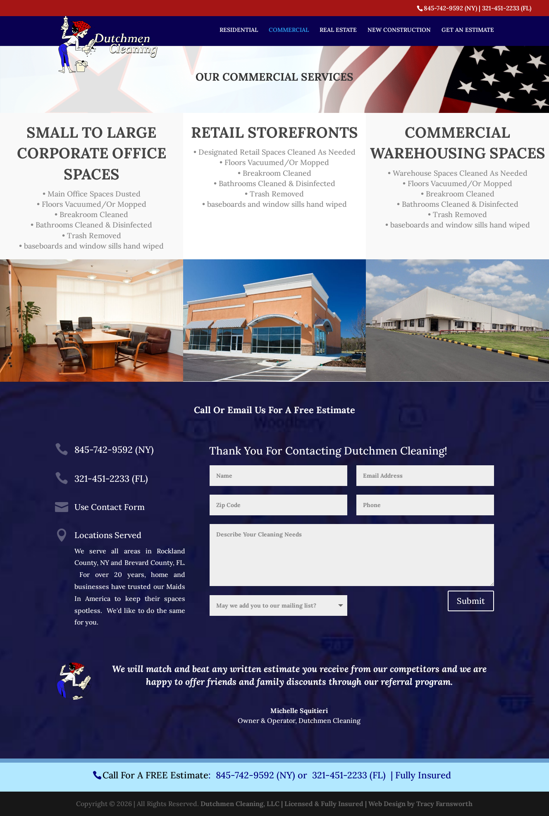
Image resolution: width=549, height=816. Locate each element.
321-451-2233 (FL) (506, 8)
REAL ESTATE (338, 30)
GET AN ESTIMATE (468, 30)
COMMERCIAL (289, 30)
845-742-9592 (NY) (450, 8)
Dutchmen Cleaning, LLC (240, 803)
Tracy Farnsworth (444, 803)
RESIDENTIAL (239, 30)
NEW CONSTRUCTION (399, 30)
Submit (471, 601)
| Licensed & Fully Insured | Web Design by (347, 803)
